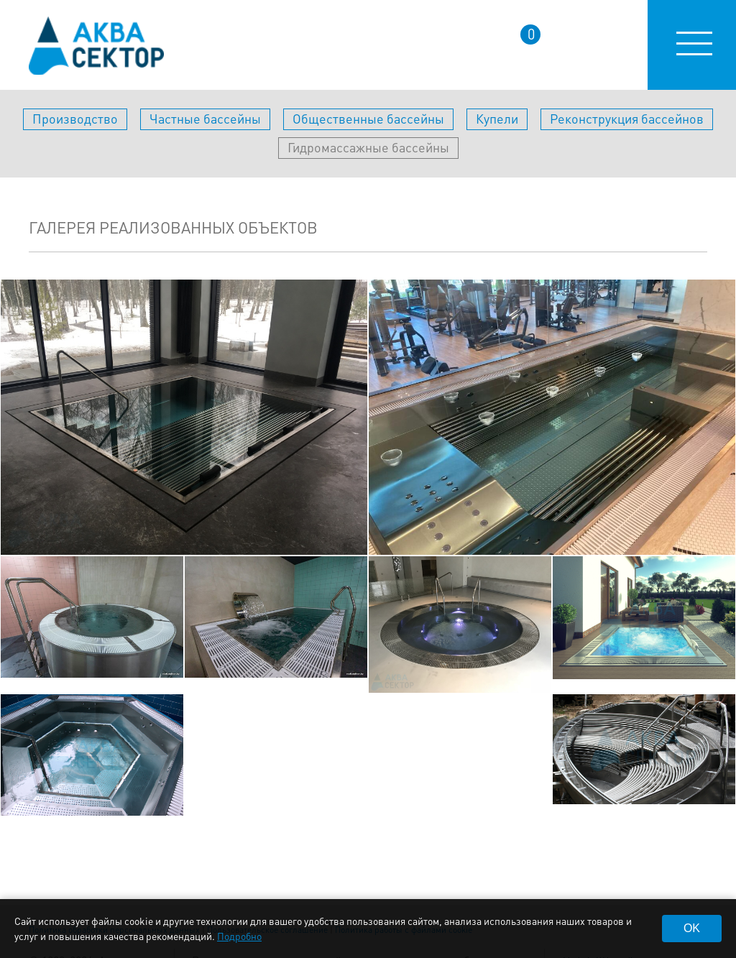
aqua (96, 46)
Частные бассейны (205, 118)
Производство (75, 118)
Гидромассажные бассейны (368, 147)
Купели (497, 118)
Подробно (239, 935)
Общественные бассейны (368, 118)
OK (692, 928)
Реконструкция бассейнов (627, 118)
